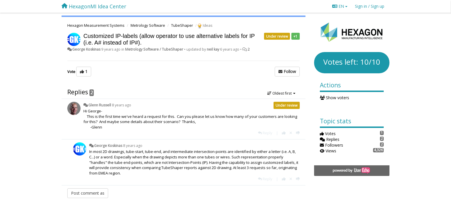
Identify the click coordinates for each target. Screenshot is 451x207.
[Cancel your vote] (290, 132)
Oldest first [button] (281, 93)
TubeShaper (182, 25)
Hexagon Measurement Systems (96, 25)
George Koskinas (86, 49)
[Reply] (265, 132)
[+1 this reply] (284, 132)
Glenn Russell (99, 105)
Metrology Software (148, 25)
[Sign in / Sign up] (370, 6)
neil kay (213, 49)
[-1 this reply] (298, 132)
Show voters (334, 97)
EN (339, 6)
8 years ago (121, 105)
